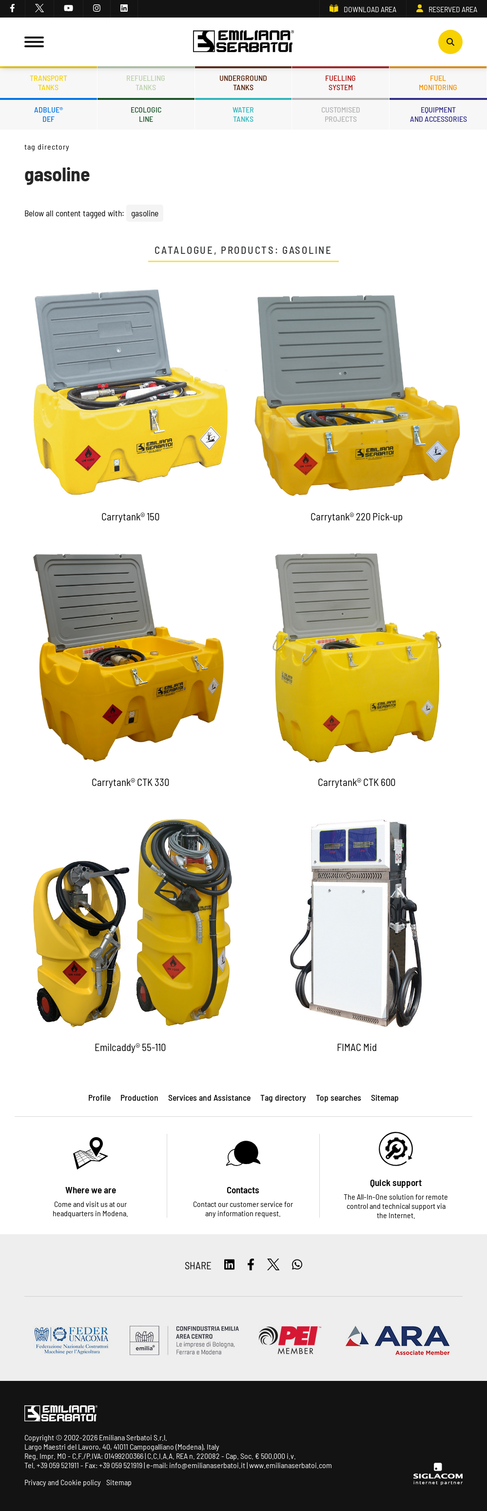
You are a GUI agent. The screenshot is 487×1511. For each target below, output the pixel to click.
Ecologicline (146, 114)
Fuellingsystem (340, 82)
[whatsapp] (297, 1265)
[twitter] (39, 9)
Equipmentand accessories (438, 114)
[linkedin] (124, 9)
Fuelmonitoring (438, 82)
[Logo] (243, 42)
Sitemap (119, 1482)
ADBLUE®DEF (48, 114)
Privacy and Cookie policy (62, 1482)
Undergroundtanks (243, 82)
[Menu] (34, 42)
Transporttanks (48, 82)
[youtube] (68, 9)
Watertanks (243, 114)
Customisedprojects (340, 114)
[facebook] (12, 9)
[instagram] (97, 9)
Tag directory (46, 146)
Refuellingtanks (145, 82)
